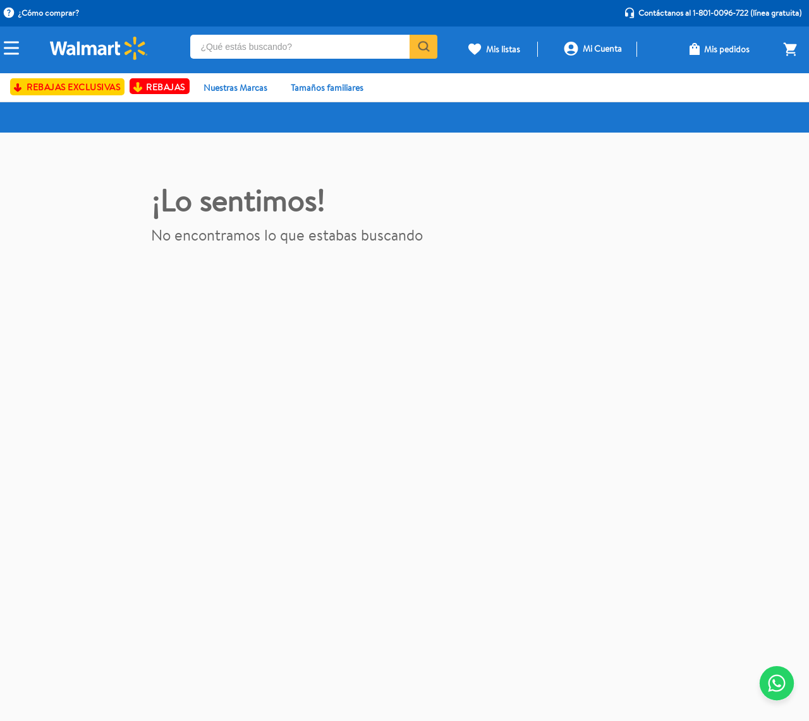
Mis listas (503, 49)
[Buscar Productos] (422, 47)
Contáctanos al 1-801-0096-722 (693, 12)
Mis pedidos (727, 49)
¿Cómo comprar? (48, 12)
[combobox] (313, 50)
